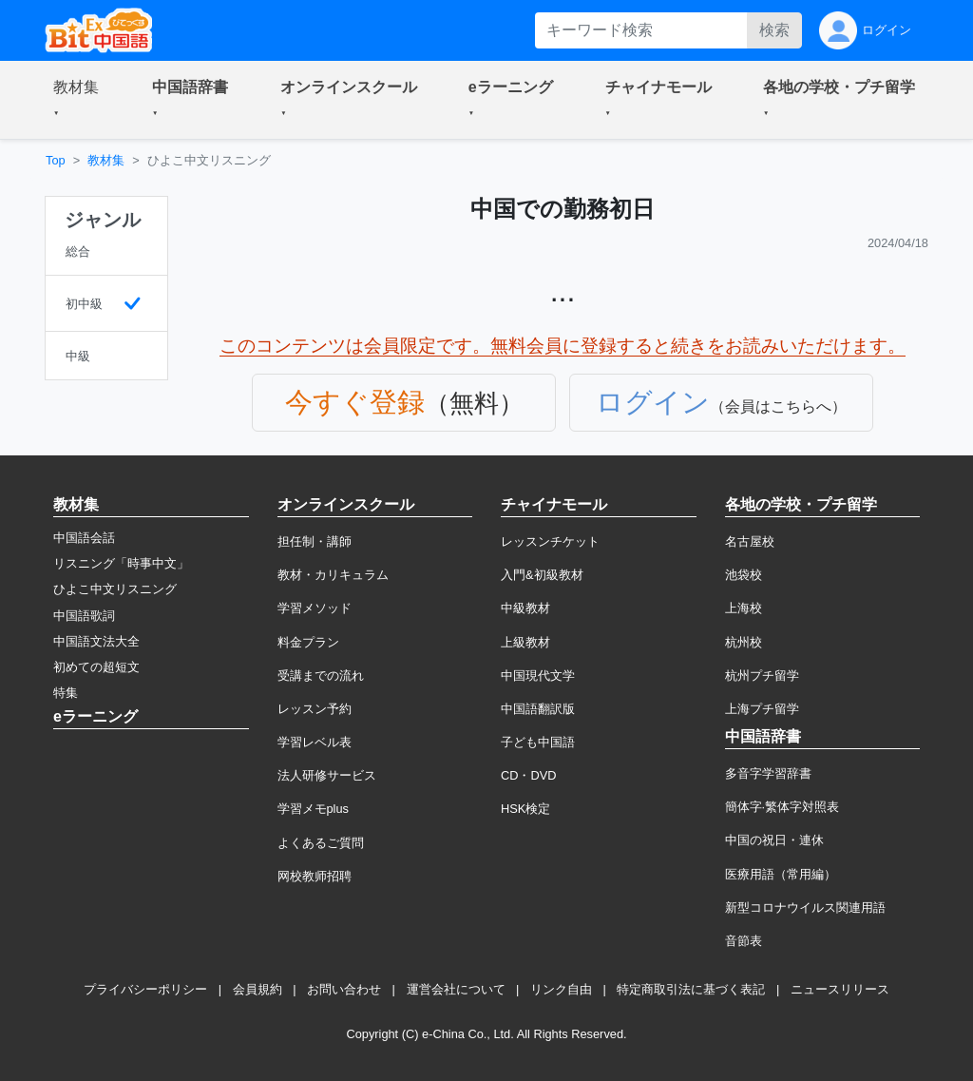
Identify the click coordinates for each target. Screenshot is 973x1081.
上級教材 (525, 642)
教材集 (105, 160)
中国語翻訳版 (538, 709)
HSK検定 (525, 808)
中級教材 (525, 608)
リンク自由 (561, 989)
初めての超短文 (96, 667)
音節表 (743, 941)
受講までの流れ (320, 675)
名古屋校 (749, 541)
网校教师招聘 (314, 876)
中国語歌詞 (84, 615)
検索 (774, 30)
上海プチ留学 (762, 709)
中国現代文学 (538, 675)
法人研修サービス (326, 775)
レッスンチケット (550, 541)
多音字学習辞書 (768, 773)
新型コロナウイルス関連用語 (805, 907)
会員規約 (257, 989)
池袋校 (743, 575)
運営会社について (456, 989)
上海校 (743, 608)
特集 (65, 692)
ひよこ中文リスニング (115, 589)
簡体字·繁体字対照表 (782, 807)
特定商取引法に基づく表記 (691, 989)
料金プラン (308, 642)
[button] (79, 100)
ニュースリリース (840, 989)
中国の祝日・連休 (774, 840)
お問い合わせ (344, 989)
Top (56, 160)
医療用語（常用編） (780, 874)
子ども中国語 (538, 742)
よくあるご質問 (320, 843)
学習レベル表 (314, 742)
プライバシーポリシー (145, 989)
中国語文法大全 (96, 641)
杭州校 (743, 642)
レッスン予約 (314, 709)
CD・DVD (529, 775)
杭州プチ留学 (762, 675)
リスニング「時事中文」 (121, 563)
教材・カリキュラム (333, 575)
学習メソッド (314, 608)
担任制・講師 (314, 541)
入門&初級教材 (542, 575)
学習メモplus (313, 808)
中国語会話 (84, 538)
